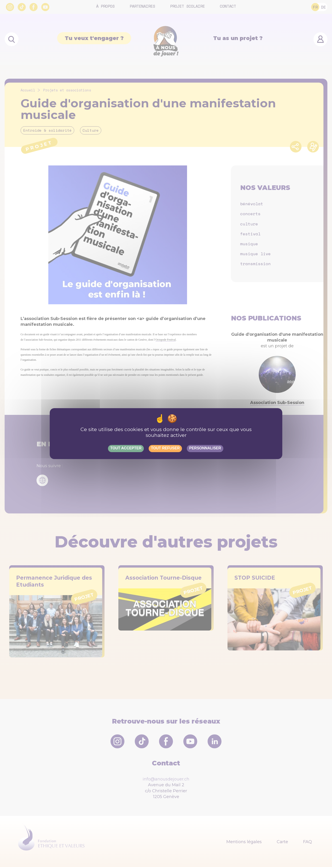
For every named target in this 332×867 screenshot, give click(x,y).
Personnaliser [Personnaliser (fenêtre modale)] (205, 448)
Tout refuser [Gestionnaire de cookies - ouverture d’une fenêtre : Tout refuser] (165, 448)
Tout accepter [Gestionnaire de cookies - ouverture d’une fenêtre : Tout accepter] (125, 448)
